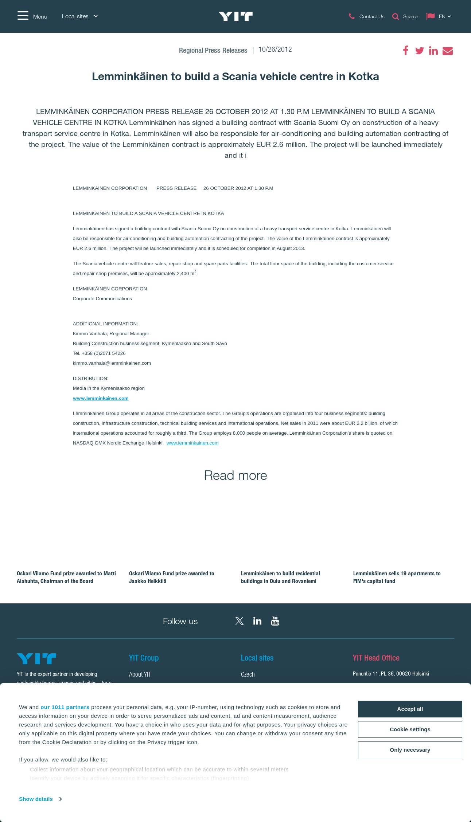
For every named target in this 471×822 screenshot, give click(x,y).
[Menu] (32, 16)
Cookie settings (410, 729)
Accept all (410, 709)
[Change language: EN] (440, 16)
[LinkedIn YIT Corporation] (257, 621)
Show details (36, 799)
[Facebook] (405, 50)
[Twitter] (419, 50)
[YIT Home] (235, 16)
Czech (248, 675)
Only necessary (410, 750)
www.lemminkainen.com (101, 398)
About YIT (140, 675)
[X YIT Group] (239, 621)
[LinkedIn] (433, 50)
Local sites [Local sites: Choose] (79, 16)
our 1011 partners (64, 707)
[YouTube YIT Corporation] (275, 621)
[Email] (447, 50)
